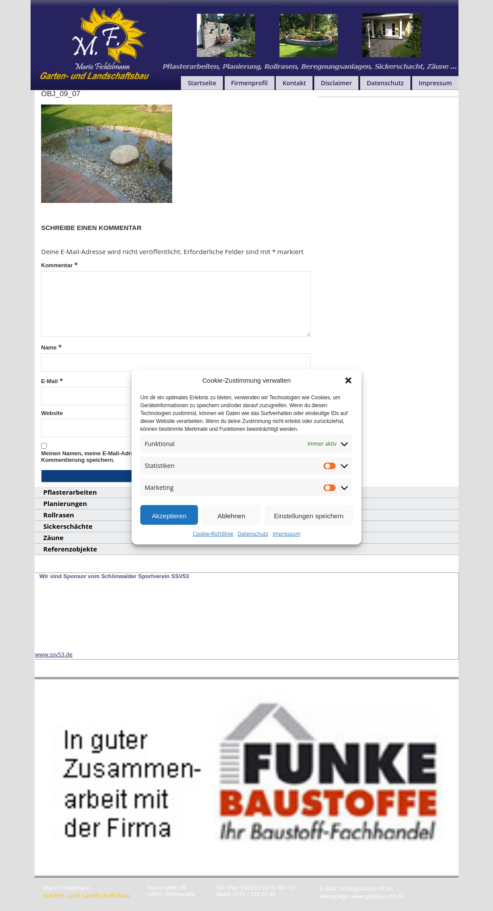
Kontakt (294, 83)
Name (51, 346)
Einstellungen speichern (309, 530)
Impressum (286, 548)
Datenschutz (253, 548)
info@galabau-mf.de (365, 888)
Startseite (201, 83)
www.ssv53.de (54, 654)
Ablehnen (231, 530)
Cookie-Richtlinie (213, 548)
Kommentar (59, 264)
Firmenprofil (249, 83)
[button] (348, 394)
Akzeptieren (169, 530)
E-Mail (52, 380)
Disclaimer (336, 83)
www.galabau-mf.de (377, 896)
